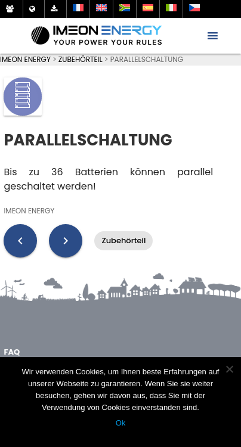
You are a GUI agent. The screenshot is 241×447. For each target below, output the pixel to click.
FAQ (12, 352)
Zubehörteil (123, 240)
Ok (121, 422)
